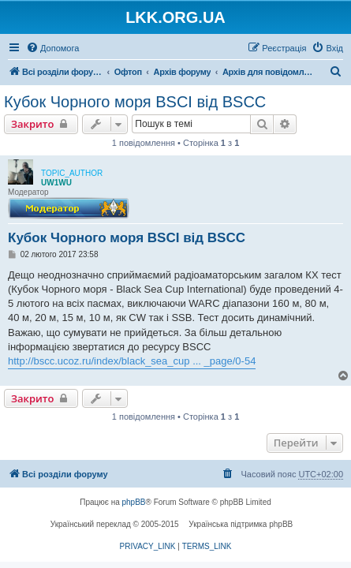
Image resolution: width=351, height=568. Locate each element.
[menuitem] (52, 48)
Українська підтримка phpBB (241, 524)
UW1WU (56, 182)
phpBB (134, 502)
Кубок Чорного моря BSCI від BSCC (135, 101)
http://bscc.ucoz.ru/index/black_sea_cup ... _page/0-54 (132, 361)
